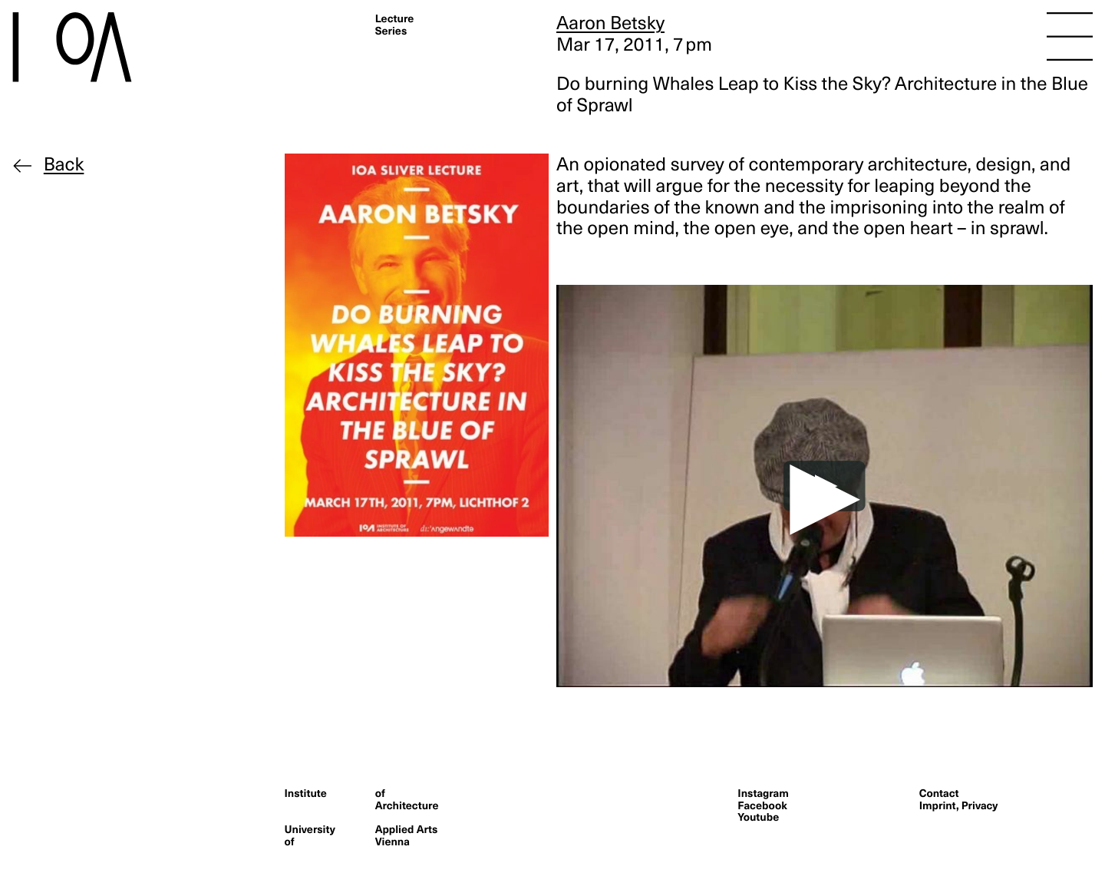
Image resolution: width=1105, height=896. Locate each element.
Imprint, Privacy (958, 805)
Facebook (762, 805)
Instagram (762, 793)
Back (64, 164)
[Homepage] (99, 47)
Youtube (758, 816)
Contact (939, 793)
